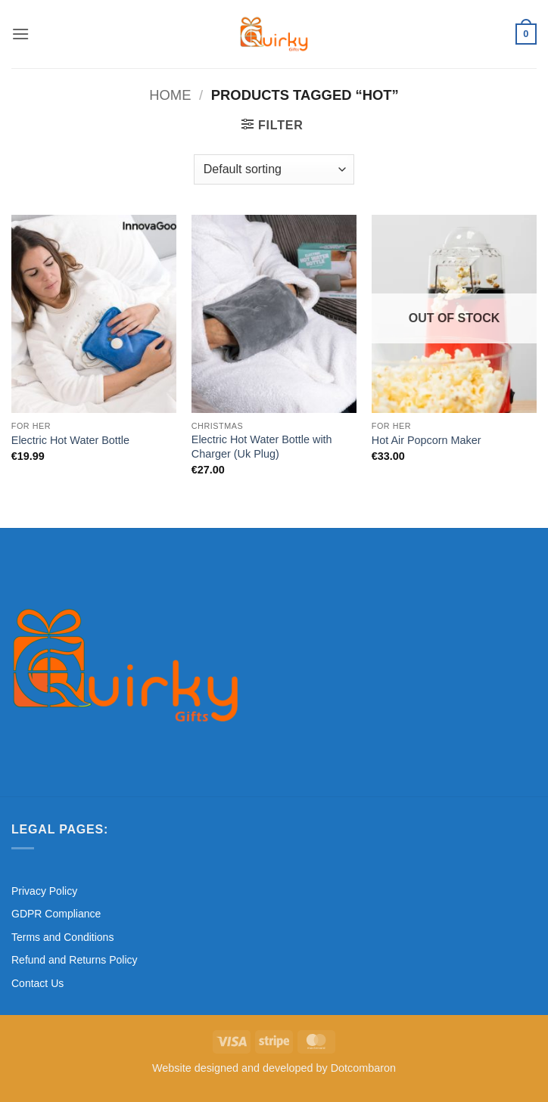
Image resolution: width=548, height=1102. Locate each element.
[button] (20, 33)
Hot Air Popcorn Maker (426, 440)
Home (170, 95)
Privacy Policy (44, 891)
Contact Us (37, 983)
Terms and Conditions (62, 937)
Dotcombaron (363, 1068)
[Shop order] (274, 169)
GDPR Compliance (56, 914)
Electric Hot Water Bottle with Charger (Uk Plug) (261, 446)
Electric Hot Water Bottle (70, 440)
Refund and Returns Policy (74, 960)
